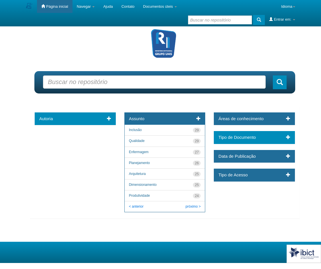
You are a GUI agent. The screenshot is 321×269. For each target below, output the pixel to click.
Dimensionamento (143, 185)
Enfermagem (139, 152)
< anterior (136, 206)
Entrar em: (282, 19)
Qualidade (137, 141)
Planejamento (139, 163)
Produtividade (139, 196)
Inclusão (135, 130)
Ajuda (108, 6)
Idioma (288, 6)
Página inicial (54, 6)
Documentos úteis (160, 6)
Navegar (86, 6)
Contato (128, 6)
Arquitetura (137, 174)
